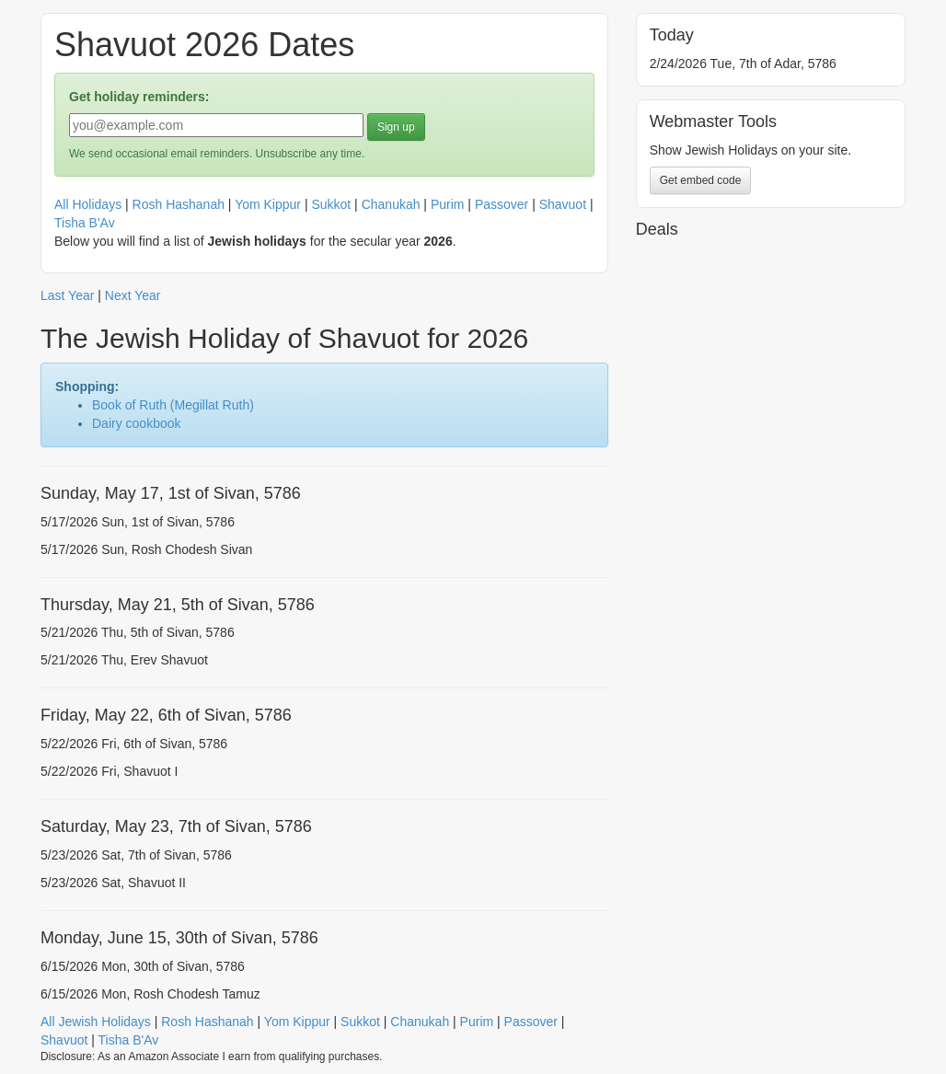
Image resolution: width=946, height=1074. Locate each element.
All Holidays (87, 204)
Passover (501, 204)
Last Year (67, 295)
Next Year (133, 295)
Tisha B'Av (84, 222)
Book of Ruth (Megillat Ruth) (173, 405)
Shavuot (562, 204)
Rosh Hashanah (179, 204)
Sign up (396, 127)
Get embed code (701, 180)
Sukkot (331, 204)
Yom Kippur (268, 204)
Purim (448, 204)
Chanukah (391, 204)
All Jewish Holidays (95, 1021)
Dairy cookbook (136, 423)
